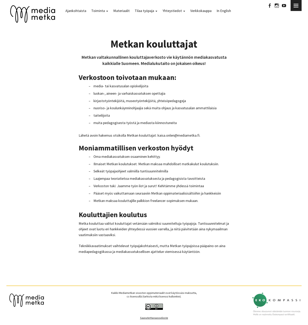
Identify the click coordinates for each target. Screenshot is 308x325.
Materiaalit (121, 10)
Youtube (284, 5)
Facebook (270, 5)
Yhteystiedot (172, 10)
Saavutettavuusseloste (154, 318)
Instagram (277, 5)
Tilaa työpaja (144, 10)
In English (224, 10)
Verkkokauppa (201, 10)
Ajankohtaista (75, 10)
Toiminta (98, 10)
